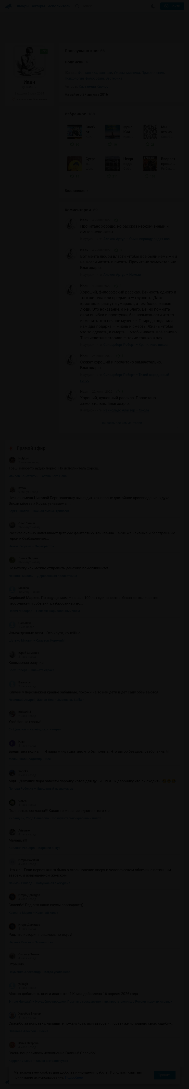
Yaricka (18, 771)
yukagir (18, 984)
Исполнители (59, 6)
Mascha (19, 588)
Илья (17, 742)
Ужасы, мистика (126, 73)
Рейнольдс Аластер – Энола (126, 410)
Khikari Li (20, 712)
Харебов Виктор (25, 1014)
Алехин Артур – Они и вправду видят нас (136, 239)
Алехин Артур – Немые (122, 275)
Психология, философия (84, 78)
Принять (164, 1075)
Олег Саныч (22, 523)
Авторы (38, 6)
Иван (84, 220)
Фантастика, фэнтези (95, 73)
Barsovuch (20, 682)
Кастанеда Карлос (93, 86)
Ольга (17, 801)
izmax (17, 488)
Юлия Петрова (23, 1043)
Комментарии (81, 209)
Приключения (152, 73)
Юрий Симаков (24, 653)
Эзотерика (113, 78)
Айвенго (19, 830)
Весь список (76, 191)
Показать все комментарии (121, 423)
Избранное (80, 114)
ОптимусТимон (24, 954)
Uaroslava (20, 623)
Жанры (23, 6)
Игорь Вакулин (24, 860)
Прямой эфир (31, 448)
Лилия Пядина (23, 558)
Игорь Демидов (24, 895)
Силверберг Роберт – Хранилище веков (135, 345)
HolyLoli (19, 458)
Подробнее (74, 1077)
